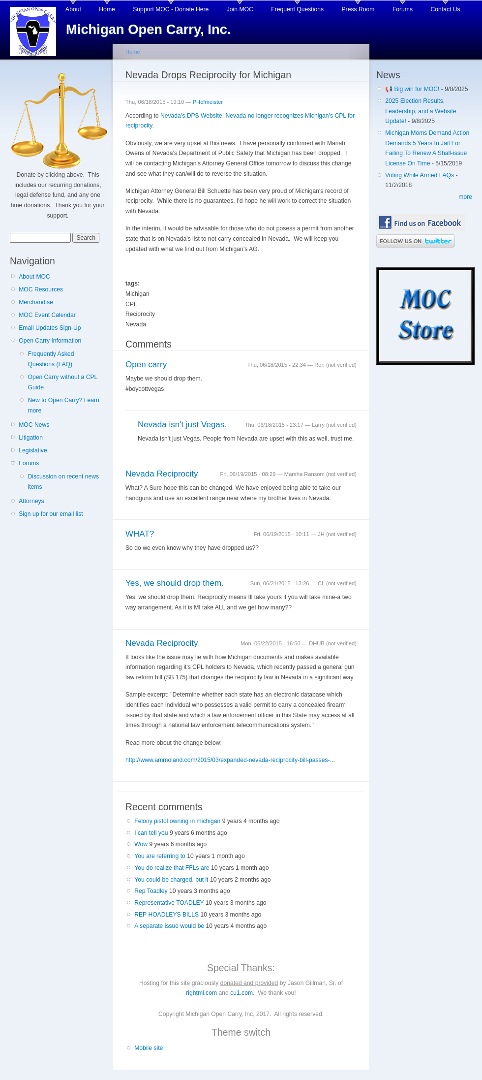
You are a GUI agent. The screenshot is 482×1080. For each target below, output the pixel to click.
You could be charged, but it (171, 879)
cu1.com (241, 992)
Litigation (31, 437)
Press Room (358, 9)
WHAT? (139, 534)
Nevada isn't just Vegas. (182, 424)
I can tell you (151, 832)
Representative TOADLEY (169, 902)
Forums (402, 9)
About (73, 9)
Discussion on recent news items (63, 481)
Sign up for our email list (51, 513)
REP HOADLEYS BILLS (166, 914)
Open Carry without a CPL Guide (62, 382)
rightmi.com (201, 992)
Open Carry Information (50, 340)
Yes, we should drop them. (174, 583)
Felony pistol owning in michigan (177, 821)
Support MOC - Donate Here (171, 9)
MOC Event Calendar (47, 315)
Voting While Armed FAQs (419, 175)
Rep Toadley (150, 891)
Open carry (146, 364)
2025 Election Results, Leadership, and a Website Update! (420, 111)
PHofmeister (208, 102)
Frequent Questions (297, 9)
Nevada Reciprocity (161, 473)
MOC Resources (41, 289)
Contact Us (445, 9)
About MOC (34, 276)
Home (107, 9)
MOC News (34, 424)
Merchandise (36, 302)
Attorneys (31, 501)
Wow (141, 844)
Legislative (33, 450)
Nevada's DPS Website (191, 115)
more (465, 196)
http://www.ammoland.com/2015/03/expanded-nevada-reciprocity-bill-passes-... (230, 760)
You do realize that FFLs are (171, 867)
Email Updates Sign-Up (50, 327)
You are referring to (159, 856)
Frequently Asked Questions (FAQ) (51, 359)
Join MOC (240, 9)
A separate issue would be (169, 925)
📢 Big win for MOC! (413, 89)
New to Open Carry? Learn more (63, 405)
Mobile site (148, 1048)
